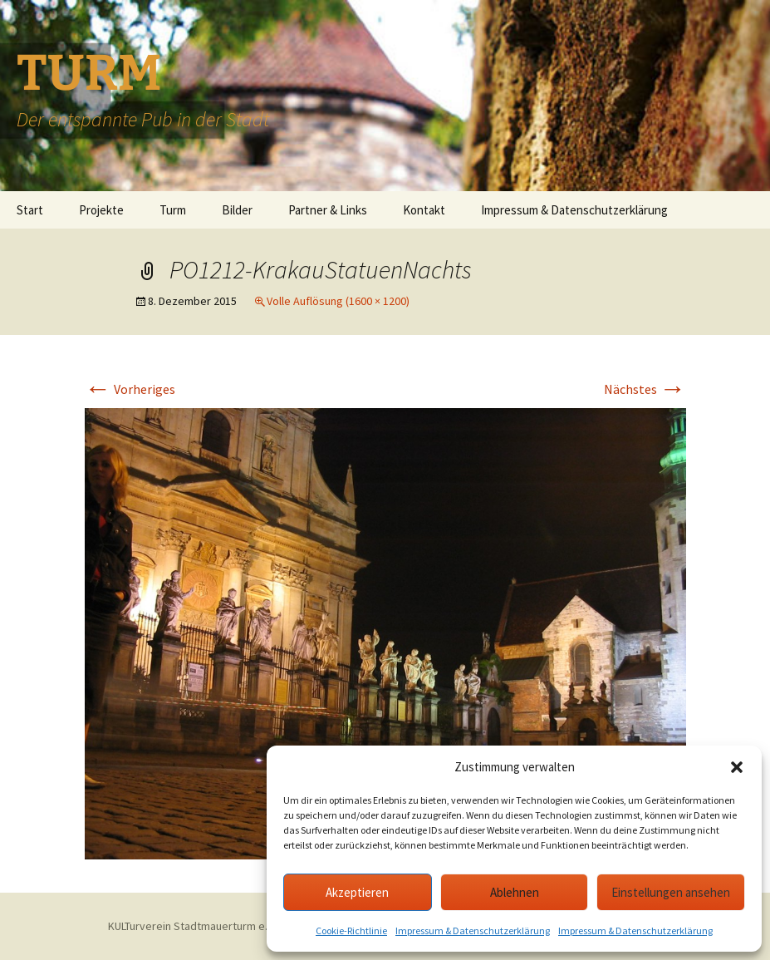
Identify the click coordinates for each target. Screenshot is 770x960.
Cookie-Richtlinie (351, 930)
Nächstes (645, 389)
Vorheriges (130, 389)
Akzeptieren (357, 892)
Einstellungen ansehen (670, 892)
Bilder (237, 210)
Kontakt (424, 210)
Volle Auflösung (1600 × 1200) (338, 300)
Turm (172, 210)
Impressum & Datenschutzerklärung (472, 930)
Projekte (101, 210)
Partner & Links (327, 210)
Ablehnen (514, 892)
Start (30, 210)
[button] (736, 767)
